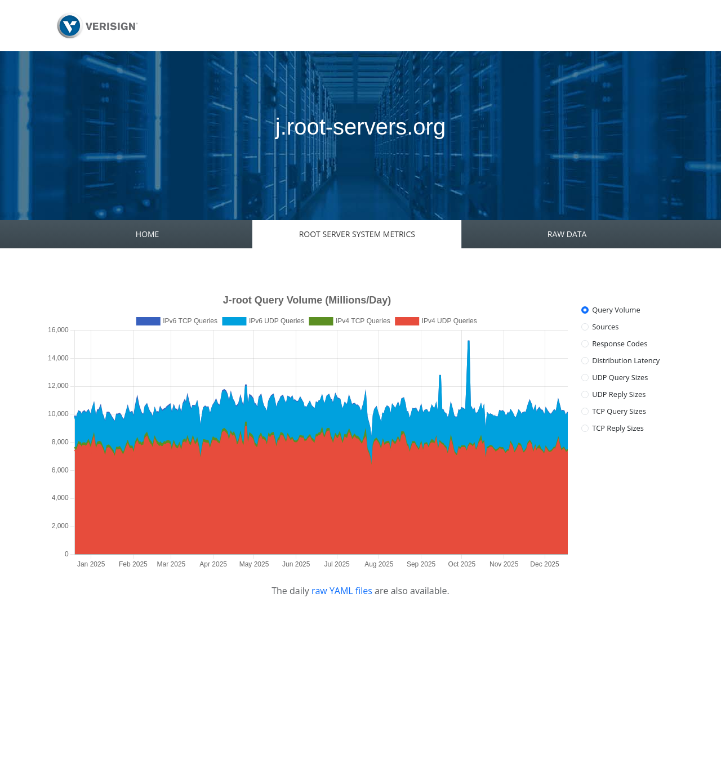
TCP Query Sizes (619, 411)
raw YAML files (341, 590)
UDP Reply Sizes (619, 394)
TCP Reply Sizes (618, 428)
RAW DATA (567, 234)
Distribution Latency (626, 360)
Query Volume (616, 310)
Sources (605, 327)
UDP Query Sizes (620, 377)
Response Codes (619, 343)
